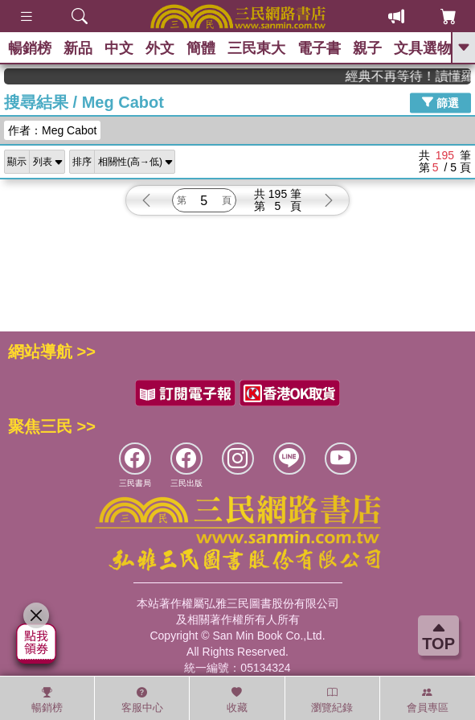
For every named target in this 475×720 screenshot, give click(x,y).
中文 (118, 48)
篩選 (440, 102)
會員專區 (427, 700)
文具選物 (423, 48)
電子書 (319, 48)
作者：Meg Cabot (52, 130)
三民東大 (256, 48)
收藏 (237, 700)
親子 (367, 48)
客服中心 (142, 700)
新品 (77, 48)
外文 (159, 48)
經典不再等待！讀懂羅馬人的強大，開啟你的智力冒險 (417, 76)
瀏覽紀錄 (332, 700)
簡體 (200, 48)
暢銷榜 (29, 48)
